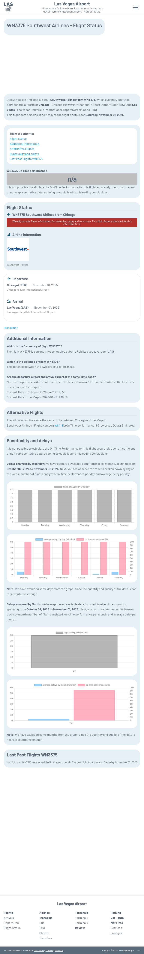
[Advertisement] (72, 64)
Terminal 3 (81, 922)
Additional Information (24, 143)
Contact (49, 950)
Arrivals (9, 917)
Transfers (45, 938)
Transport (45, 917)
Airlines (44, 912)
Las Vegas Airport (72, 3)
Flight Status (18, 138)
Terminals (81, 912)
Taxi (42, 927)
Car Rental (117, 917)
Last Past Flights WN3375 (26, 158)
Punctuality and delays (24, 153)
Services (116, 927)
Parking (116, 912)
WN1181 (59, 425)
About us (59, 950)
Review (80, 927)
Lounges (116, 933)
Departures (11, 922)
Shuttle (44, 933)
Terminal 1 (81, 917)
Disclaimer (39, 950)
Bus (41, 922)
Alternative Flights (22, 148)
